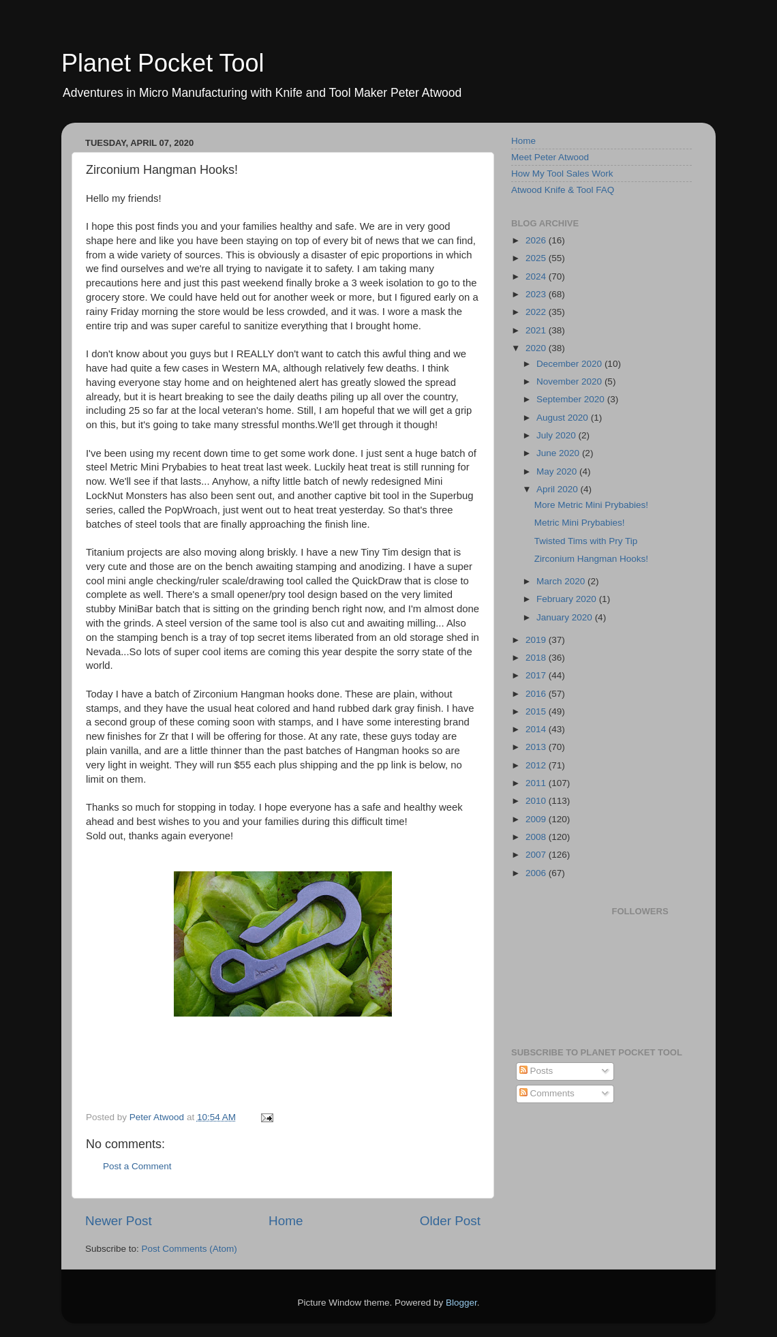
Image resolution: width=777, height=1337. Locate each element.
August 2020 (563, 417)
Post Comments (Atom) (189, 1249)
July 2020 (557, 435)
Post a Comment (137, 1166)
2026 (537, 240)
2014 (537, 729)
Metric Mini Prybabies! (579, 522)
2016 (537, 694)
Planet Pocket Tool (162, 63)
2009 (537, 819)
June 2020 (559, 453)
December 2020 (570, 364)
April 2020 (558, 489)
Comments (547, 1093)
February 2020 (567, 599)
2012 (537, 765)
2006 (537, 873)
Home (286, 1221)
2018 (537, 657)
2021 (537, 330)
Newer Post (118, 1221)
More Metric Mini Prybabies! (591, 505)
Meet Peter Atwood (550, 157)
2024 (537, 276)
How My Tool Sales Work (562, 173)
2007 (537, 855)
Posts (536, 1071)
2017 (537, 675)
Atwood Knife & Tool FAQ (562, 190)
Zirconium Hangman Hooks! (591, 559)
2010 (537, 801)
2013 (537, 747)
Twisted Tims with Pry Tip (586, 541)
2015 (537, 711)
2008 (537, 837)
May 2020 (557, 471)
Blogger (461, 1302)
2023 (537, 294)
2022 (537, 312)
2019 (537, 640)
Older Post (450, 1221)
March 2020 (562, 581)
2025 (537, 258)
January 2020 (565, 617)
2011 (537, 783)
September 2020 (571, 399)
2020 (537, 348)
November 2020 (570, 381)
